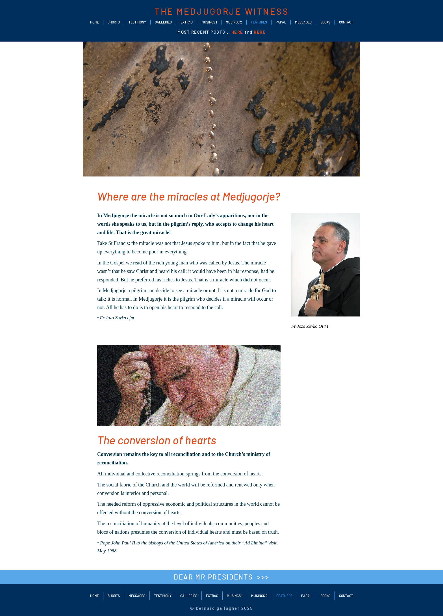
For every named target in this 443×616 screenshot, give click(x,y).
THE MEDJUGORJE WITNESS (222, 11)
